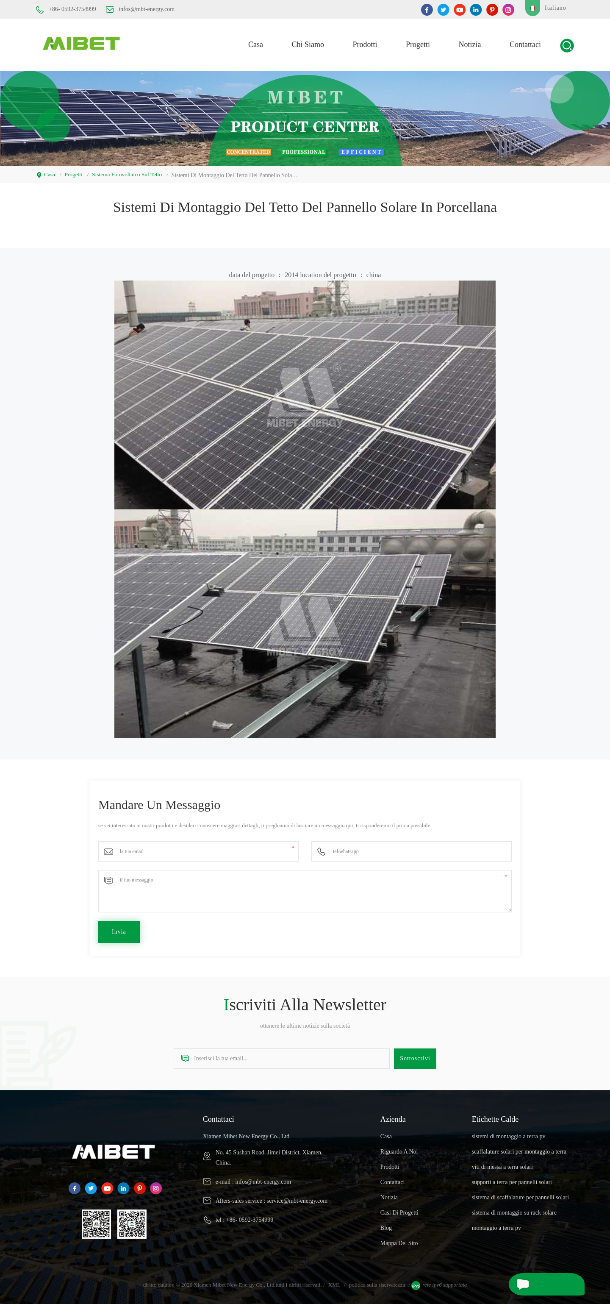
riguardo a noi (399, 1149)
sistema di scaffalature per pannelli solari (520, 1194)
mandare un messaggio (541, 1284)
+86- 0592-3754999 (66, 10)
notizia (470, 43)
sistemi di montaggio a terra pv (509, 1133)
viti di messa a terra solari (502, 1164)
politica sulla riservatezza (377, 1282)
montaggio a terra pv (496, 1225)
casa (255, 43)
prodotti (365, 43)
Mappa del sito (399, 1240)
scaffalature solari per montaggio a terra (519, 1149)
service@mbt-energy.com (297, 1198)
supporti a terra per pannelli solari (512, 1179)
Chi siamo (308, 43)
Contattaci (525, 43)
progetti (418, 43)
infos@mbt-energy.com (140, 9)
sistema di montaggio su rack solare (514, 1210)
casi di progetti (399, 1210)
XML (334, 1282)
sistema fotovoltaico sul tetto (129, 171)
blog (386, 1225)
